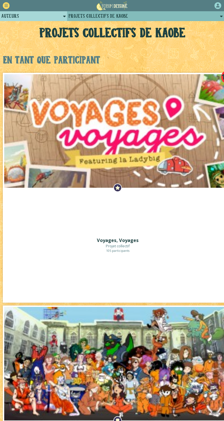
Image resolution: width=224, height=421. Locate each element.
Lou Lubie (119, 416)
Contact (124, 398)
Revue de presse (189, 392)
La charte (80, 392)
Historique (155, 392)
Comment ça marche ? (41, 392)
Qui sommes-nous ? (117, 392)
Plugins (99, 398)
